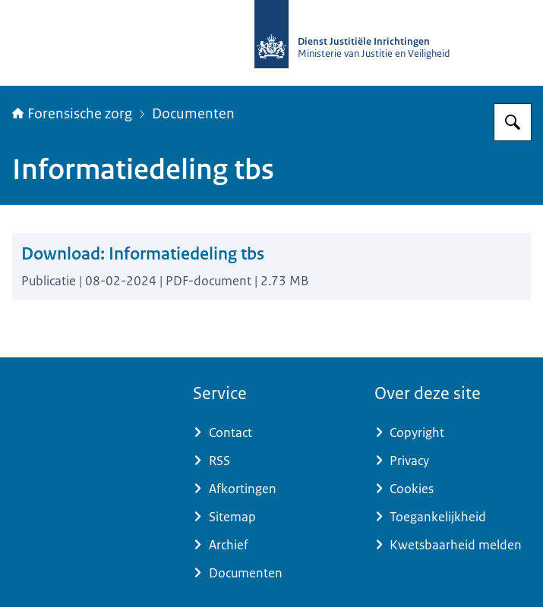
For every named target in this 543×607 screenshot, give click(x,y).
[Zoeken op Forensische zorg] (512, 122)
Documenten (193, 114)
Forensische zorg (72, 114)
